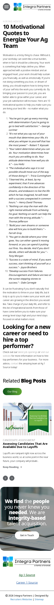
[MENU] (6, 6)
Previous (5, 478)
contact (14, 363)
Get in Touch (27, 535)
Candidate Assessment (19, 440)
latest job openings (27, 352)
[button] (12, 391)
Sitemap (39, 599)
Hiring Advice (13, 21)
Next (11, 478)
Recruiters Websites (21, 599)
